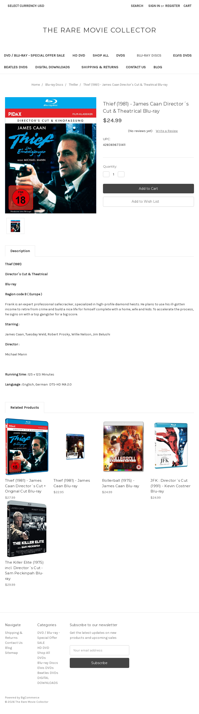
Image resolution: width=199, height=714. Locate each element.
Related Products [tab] (24, 407)
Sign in (154, 6)
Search (137, 6)
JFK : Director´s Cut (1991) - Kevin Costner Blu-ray (171, 485)
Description (20, 251)
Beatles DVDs (15, 67)
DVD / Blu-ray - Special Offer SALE (34, 55)
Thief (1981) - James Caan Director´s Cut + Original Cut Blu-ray (25, 485)
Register (172, 6)
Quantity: (110, 166)
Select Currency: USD (28, 6)
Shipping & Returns (99, 67)
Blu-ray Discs (151, 55)
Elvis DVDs (182, 55)
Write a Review (167, 131)
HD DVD (78, 55)
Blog (157, 67)
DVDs (122, 55)
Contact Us (136, 67)
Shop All (100, 55)
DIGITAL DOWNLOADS (54, 67)
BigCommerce (30, 697)
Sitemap (11, 653)
